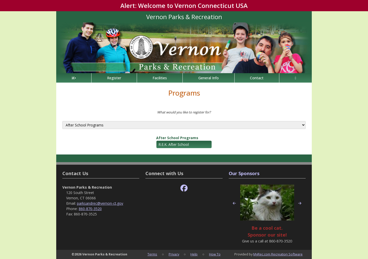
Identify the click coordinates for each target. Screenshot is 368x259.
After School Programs (177, 137)
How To (215, 254)
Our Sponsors (244, 173)
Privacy (174, 254)
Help (194, 254)
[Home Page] (73, 78)
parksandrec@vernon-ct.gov (100, 203)
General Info (208, 77)
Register (114, 77)
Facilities (160, 77)
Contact (256, 77)
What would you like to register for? (184, 112)
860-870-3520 (90, 208)
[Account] (295, 78)
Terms (152, 254)
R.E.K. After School (173, 144)
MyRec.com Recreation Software (278, 254)
